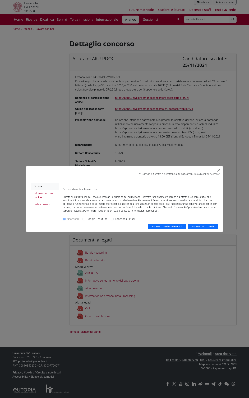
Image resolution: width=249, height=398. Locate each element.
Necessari (73, 219)
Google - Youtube (96, 219)
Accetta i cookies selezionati (167, 226)
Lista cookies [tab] (42, 204)
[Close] (219, 170)
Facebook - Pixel (125, 219)
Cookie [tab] (38, 186)
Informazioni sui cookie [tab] (43, 195)
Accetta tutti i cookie (203, 226)
